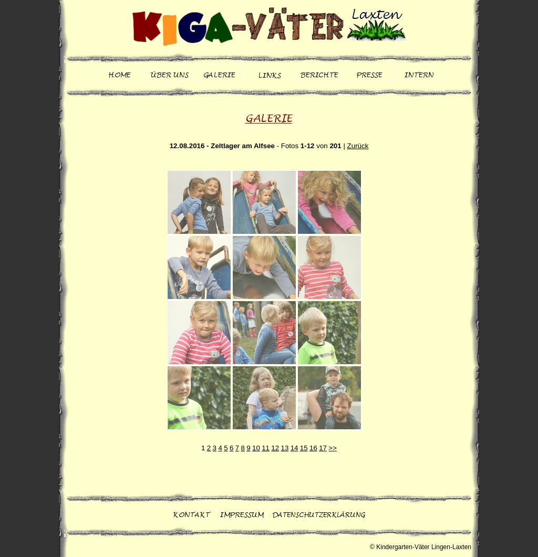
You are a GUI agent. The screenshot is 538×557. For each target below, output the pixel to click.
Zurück (358, 146)
